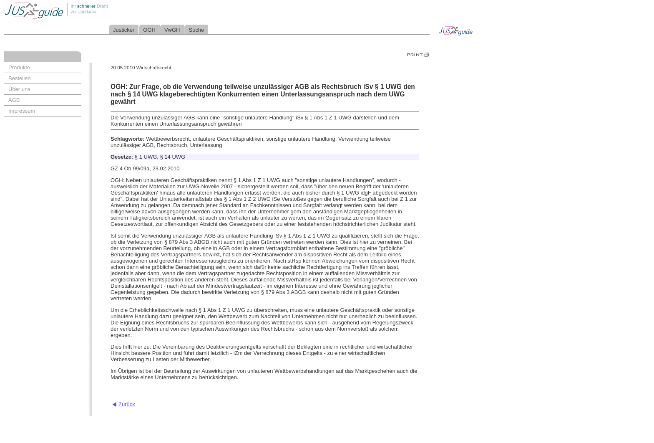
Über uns (19, 89)
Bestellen (19, 78)
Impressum (21, 111)
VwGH (172, 30)
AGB (14, 100)
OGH (149, 30)
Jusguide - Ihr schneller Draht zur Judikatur (84, 10)
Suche (196, 30)
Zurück (126, 404)
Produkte (19, 67)
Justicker (123, 30)
